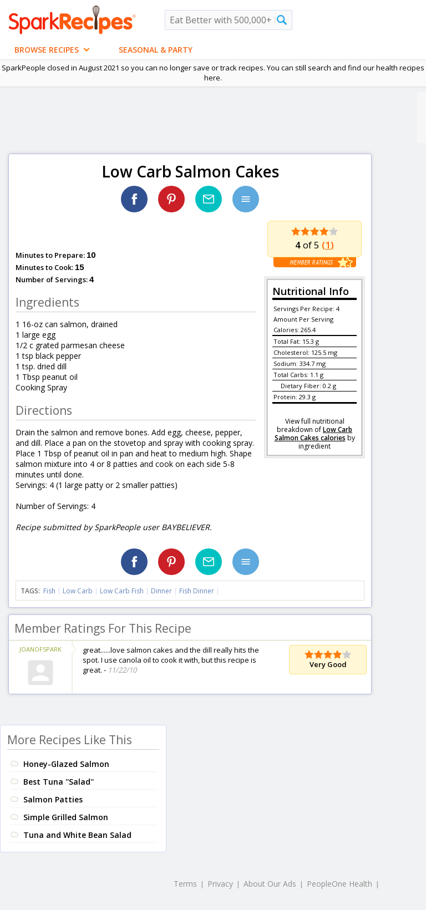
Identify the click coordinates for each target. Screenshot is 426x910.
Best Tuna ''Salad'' (58, 781)
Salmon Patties (53, 799)
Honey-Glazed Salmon (66, 764)
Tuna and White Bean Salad (77, 835)
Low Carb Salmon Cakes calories (314, 434)
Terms (185, 883)
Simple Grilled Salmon (65, 817)
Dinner (161, 591)
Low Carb (78, 591)
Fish (49, 591)
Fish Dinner (196, 591)
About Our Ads (270, 883)
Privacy (220, 883)
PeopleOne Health (339, 883)
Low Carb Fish (122, 591)
